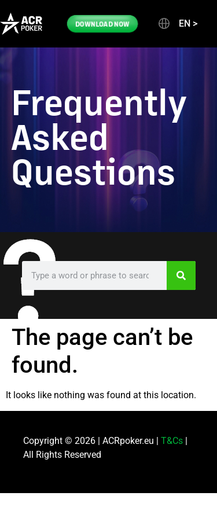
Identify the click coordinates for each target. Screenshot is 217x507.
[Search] (181, 275)
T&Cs (172, 440)
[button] (177, 24)
